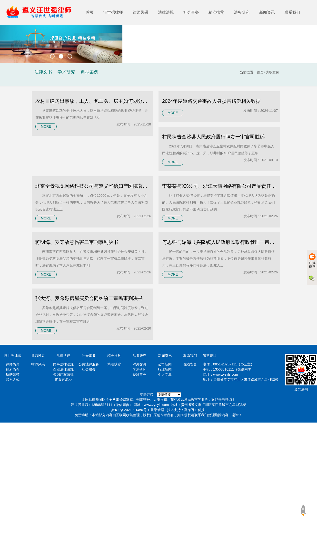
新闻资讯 (267, 12)
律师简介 (13, 364)
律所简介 (13, 369)
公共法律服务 (89, 364)
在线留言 (190, 364)
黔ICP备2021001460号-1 (130, 410)
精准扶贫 (216, 12)
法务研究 (241, 12)
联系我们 (292, 12)
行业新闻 (165, 369)
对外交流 (139, 364)
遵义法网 (301, 389)
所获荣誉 (13, 374)
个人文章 (165, 374)
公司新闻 (165, 364)
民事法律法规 (63, 364)
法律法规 (166, 12)
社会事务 (191, 12)
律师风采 (140, 12)
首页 (90, 12)
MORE (46, 126)
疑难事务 (139, 374)
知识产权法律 (63, 374)
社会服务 (89, 369)
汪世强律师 (113, 12)
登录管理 (157, 410)
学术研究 (139, 369)
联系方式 (13, 380)
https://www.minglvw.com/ (169, 394)
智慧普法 (210, 356)
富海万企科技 (194, 410)
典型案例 (272, 72)
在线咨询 (312, 260)
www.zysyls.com (225, 374)
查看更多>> (63, 380)
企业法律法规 (63, 369)
